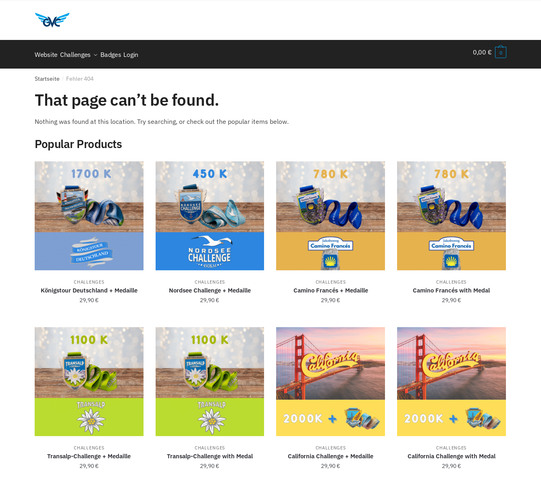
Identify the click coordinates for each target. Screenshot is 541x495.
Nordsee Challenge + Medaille (210, 286)
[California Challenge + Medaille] (330, 377)
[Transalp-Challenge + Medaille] (89, 377)
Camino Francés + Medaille (330, 286)
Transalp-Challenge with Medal (210, 451)
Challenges (89, 277)
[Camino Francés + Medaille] (330, 211)
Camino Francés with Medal (451, 286)
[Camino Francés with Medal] (451, 211)
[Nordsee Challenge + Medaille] (210, 211)
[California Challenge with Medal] (451, 377)
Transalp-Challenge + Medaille (89, 451)
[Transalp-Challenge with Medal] (210, 377)
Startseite (47, 74)
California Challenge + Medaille (330, 451)
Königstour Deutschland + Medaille (89, 286)
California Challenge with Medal (451, 451)
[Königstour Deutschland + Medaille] (89, 211)
